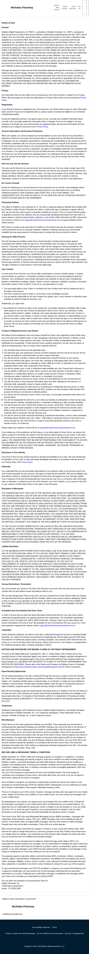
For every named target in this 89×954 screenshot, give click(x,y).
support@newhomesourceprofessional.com (42, 220)
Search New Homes (56, 7)
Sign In (86, 7)
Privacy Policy (43, 127)
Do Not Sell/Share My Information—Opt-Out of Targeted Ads (60, 933)
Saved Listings (64, 7)
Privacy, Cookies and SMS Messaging (20, 933)
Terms (54, 927)
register (50, 112)
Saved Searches (72, 7)
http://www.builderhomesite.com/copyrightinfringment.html (38, 667)
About (79, 7)
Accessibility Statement (41, 927)
